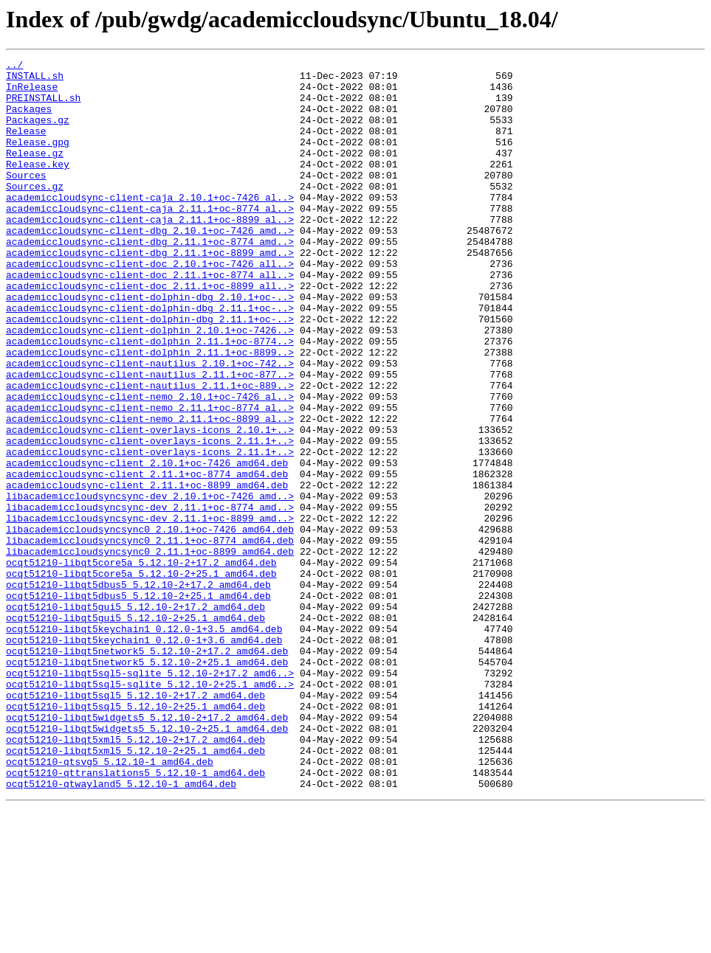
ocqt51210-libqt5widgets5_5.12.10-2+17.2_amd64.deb (147, 849)
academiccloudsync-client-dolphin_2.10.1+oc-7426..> (150, 385)
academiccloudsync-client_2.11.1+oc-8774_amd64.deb (147, 557)
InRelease (32, 93)
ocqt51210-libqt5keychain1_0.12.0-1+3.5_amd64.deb (144, 743)
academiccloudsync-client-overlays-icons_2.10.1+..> (150, 504)
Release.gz (34, 172)
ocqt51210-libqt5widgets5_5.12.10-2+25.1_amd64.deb (147, 863)
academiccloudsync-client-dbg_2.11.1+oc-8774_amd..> (150, 278)
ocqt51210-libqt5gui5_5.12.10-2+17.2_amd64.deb (135, 717)
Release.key (37, 186)
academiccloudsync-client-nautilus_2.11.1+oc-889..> (150, 451)
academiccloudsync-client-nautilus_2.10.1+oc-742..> (150, 425)
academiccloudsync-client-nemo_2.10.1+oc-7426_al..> (150, 464)
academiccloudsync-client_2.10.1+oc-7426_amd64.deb (147, 544)
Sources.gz (34, 212)
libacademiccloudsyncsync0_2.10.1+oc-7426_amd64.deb (150, 624)
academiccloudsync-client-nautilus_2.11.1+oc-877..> (150, 438)
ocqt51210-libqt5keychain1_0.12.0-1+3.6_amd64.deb (144, 756)
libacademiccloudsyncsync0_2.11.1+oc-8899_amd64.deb (150, 650)
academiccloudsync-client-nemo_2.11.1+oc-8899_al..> (150, 491)
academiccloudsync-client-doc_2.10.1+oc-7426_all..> (150, 305)
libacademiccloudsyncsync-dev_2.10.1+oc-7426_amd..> (150, 584)
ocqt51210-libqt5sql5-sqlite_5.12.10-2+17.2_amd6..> (150, 796)
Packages (29, 119)
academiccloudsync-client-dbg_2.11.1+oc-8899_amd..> (150, 292)
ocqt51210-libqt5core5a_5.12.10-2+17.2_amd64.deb (141, 663)
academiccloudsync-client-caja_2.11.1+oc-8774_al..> (150, 239)
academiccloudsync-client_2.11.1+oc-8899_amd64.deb (147, 571)
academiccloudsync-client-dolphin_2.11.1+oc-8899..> (150, 411)
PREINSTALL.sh (43, 106)
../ (14, 66)
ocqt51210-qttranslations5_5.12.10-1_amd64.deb (135, 916)
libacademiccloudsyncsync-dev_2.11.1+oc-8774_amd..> (150, 597)
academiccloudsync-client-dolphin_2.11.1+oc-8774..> (150, 398)
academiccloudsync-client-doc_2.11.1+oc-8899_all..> (150, 332)
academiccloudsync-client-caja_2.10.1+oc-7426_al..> (150, 225)
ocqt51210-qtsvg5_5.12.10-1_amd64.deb (109, 902)
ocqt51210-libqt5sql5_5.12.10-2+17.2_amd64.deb (135, 823)
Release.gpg (37, 159)
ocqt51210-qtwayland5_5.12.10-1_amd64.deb (121, 929)
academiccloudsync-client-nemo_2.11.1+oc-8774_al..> (150, 478)
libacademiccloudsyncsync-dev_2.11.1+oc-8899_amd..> (150, 610)
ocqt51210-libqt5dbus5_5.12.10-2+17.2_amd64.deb (138, 690)
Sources (26, 199)
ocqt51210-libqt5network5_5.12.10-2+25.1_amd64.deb (147, 783)
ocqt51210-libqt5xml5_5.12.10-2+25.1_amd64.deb (135, 889)
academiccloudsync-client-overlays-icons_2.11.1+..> (150, 517)
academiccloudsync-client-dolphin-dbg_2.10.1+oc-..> (150, 345)
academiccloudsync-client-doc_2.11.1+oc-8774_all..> (150, 318)
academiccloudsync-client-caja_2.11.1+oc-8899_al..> (150, 252)
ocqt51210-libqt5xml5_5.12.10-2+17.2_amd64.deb (135, 876)
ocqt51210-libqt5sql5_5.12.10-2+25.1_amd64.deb (135, 836)
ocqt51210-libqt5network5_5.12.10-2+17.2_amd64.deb (147, 770)
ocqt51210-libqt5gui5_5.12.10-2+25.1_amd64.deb (135, 730)
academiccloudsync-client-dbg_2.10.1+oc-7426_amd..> (150, 265)
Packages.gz (37, 132)
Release (26, 146)
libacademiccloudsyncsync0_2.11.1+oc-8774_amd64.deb (150, 637)
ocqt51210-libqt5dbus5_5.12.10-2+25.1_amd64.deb (138, 703)
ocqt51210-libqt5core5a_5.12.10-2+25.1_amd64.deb (141, 677)
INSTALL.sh (34, 79)
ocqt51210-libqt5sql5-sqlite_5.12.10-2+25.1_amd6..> (150, 810)
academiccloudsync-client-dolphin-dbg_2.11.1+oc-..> (150, 358)
